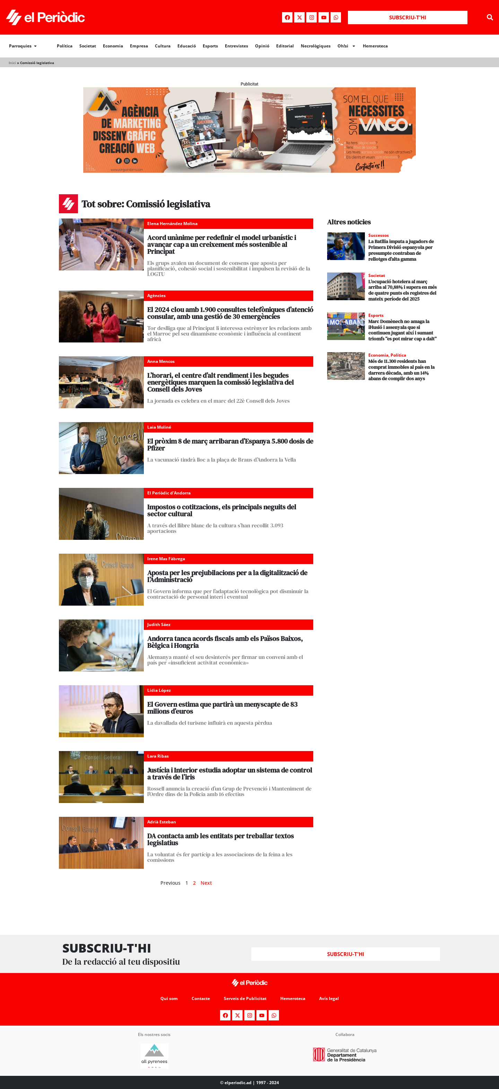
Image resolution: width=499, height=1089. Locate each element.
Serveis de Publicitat (245, 998)
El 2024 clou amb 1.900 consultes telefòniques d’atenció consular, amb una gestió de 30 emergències (230, 313)
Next (206, 883)
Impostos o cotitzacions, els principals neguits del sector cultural (221, 510)
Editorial (285, 46)
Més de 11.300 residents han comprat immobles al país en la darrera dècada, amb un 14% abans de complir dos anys (401, 370)
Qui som (169, 998)
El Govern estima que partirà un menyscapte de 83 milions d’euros (222, 707)
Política (64, 46)
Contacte (201, 998)
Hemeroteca (375, 46)
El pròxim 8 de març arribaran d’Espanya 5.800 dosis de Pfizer (230, 444)
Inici (12, 62)
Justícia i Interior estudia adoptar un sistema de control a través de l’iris (229, 773)
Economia (113, 46)
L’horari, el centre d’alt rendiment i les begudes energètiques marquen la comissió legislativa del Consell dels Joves (220, 382)
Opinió (262, 46)
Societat (87, 46)
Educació (186, 46)
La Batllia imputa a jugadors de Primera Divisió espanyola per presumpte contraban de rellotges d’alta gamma (401, 250)
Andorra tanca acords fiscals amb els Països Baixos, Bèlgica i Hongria (225, 642)
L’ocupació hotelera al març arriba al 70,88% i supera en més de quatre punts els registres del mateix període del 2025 (402, 290)
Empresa (139, 46)
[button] (490, 17)
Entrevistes (236, 46)
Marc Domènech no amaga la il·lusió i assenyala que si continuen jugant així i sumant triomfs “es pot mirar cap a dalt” (402, 330)
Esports (210, 46)
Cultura (162, 46)
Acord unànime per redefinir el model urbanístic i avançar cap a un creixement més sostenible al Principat (221, 244)
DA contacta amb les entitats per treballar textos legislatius (220, 839)
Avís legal (329, 998)
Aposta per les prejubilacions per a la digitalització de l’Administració (227, 576)
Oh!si (347, 46)
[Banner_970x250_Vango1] (249, 171)
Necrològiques (316, 46)
